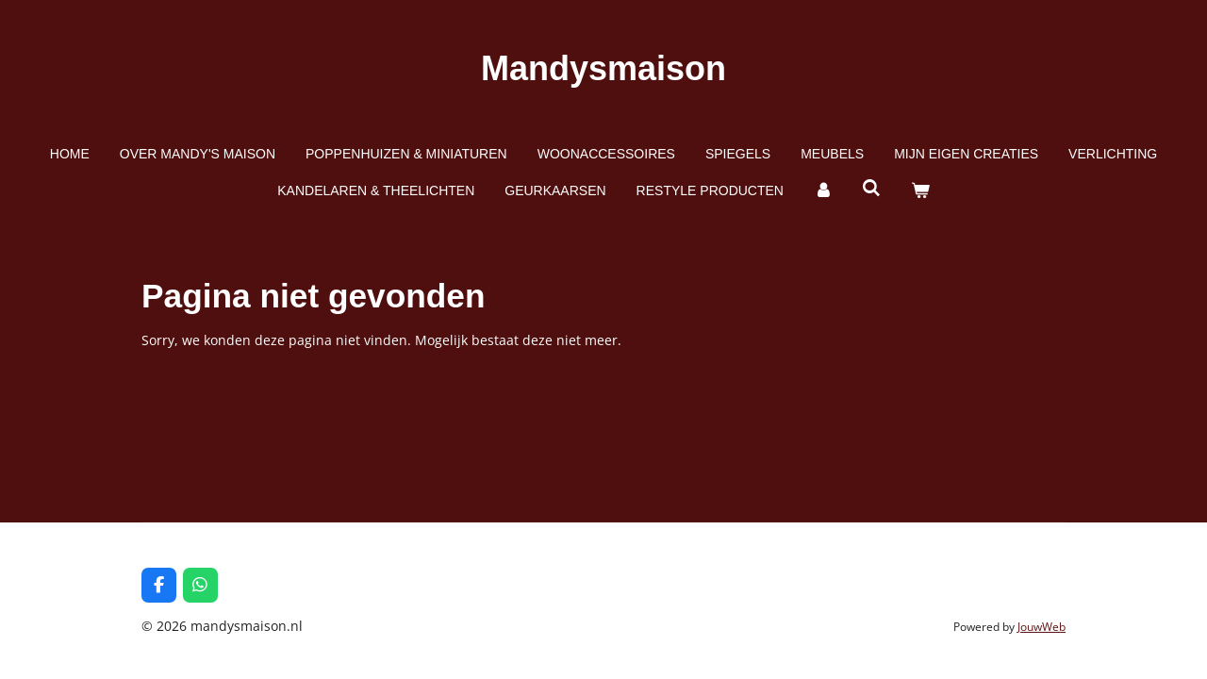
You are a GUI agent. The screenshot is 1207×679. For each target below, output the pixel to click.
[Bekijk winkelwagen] (920, 191)
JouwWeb (1041, 627)
